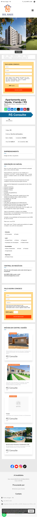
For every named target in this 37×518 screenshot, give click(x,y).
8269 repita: (9, 313)
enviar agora (18, 91)
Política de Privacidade (19, 512)
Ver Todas (18, 52)
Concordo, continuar (31, 511)
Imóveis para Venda (18, 490)
